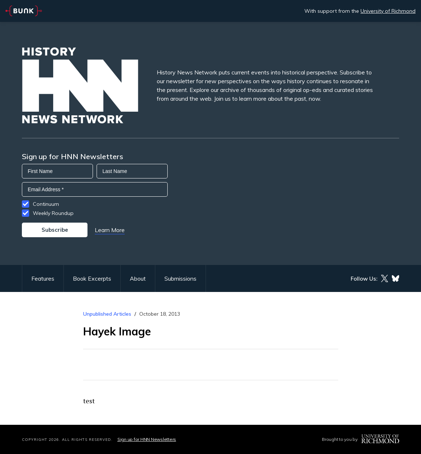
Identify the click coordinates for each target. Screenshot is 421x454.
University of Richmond (388, 11)
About (138, 278)
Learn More (110, 230)
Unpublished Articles (107, 314)
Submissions (180, 278)
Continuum (46, 204)
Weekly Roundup (53, 213)
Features (42, 278)
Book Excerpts (92, 278)
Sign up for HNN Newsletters (146, 439)
